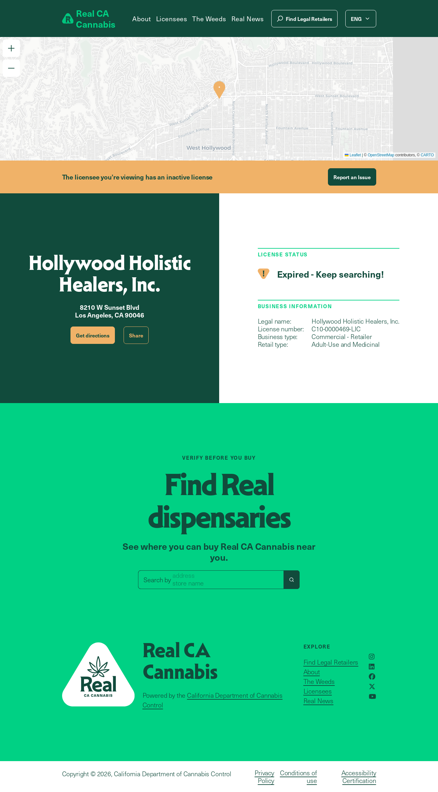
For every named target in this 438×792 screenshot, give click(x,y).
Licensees (171, 18)
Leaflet (353, 155)
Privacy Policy (264, 776)
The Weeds (209, 18)
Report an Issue (352, 176)
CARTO (427, 155)
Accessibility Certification (358, 776)
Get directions (92, 335)
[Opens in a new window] (372, 656)
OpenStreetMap (381, 155)
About (141, 18)
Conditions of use (298, 776)
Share (136, 335)
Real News (247, 18)
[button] (11, 48)
